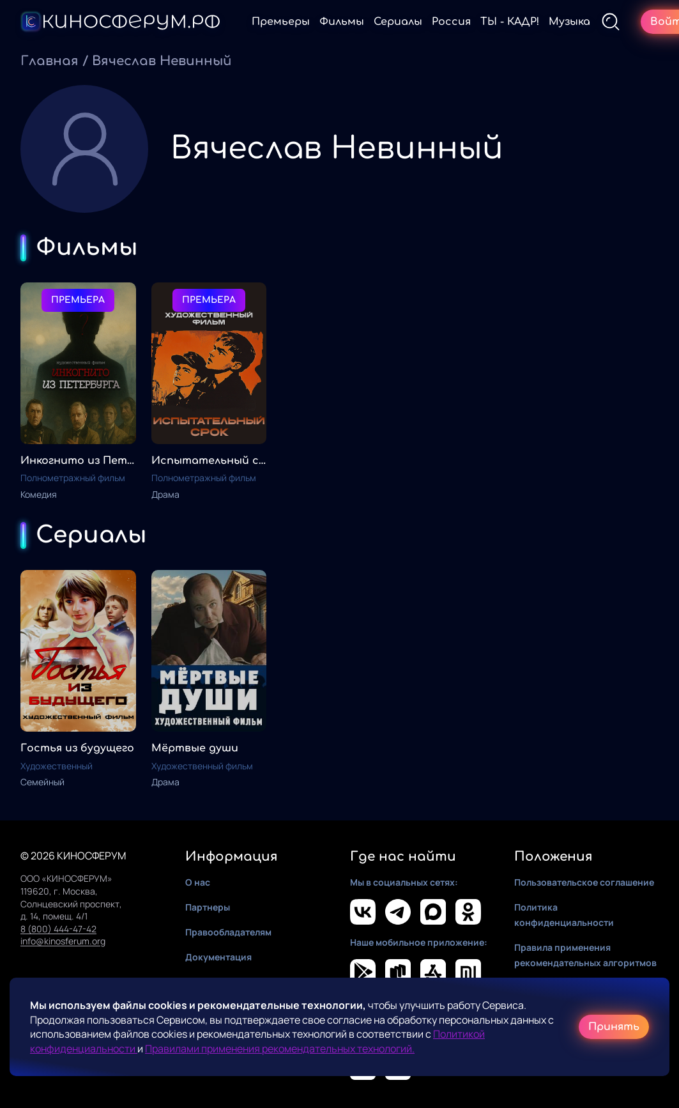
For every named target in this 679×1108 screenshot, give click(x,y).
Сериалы (398, 21)
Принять (613, 1027)
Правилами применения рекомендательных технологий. (280, 1049)
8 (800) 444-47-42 (58, 929)
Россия (451, 21)
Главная (49, 61)
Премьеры (281, 21)
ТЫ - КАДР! (509, 21)
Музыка (569, 21)
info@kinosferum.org (62, 941)
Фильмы (341, 21)
